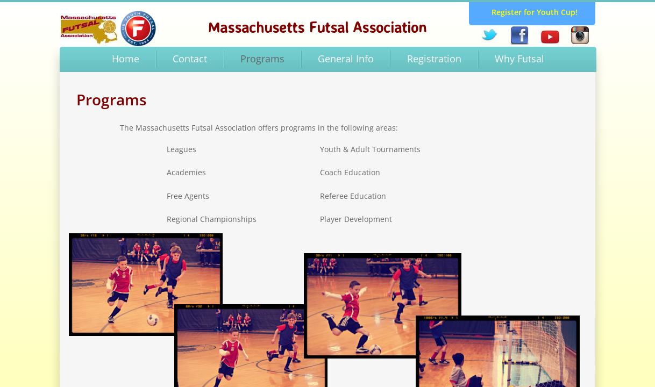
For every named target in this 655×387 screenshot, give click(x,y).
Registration (434, 58)
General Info (346, 58)
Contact (190, 58)
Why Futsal (519, 58)
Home (125, 58)
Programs (262, 58)
